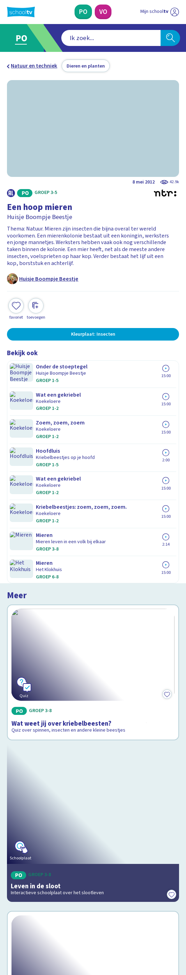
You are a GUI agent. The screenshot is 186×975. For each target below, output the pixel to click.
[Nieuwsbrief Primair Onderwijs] (58, 870)
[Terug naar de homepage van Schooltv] (21, 12)
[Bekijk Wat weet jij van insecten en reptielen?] (93, 633)
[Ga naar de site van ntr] (153, 937)
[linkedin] (41, 921)
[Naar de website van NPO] (174, 12)
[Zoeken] (170, 38)
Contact (18, 792)
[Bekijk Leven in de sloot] (93, 525)
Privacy (18, 821)
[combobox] (83, 38)
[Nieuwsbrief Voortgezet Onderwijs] (128, 870)
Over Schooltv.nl (31, 811)
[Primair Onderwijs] (83, 12)
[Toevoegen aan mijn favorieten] (16, 308)
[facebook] (10, 921)
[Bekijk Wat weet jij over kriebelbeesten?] (93, 418)
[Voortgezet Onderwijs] (103, 12)
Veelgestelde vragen (37, 801)
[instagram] (25, 921)
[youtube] (56, 921)
